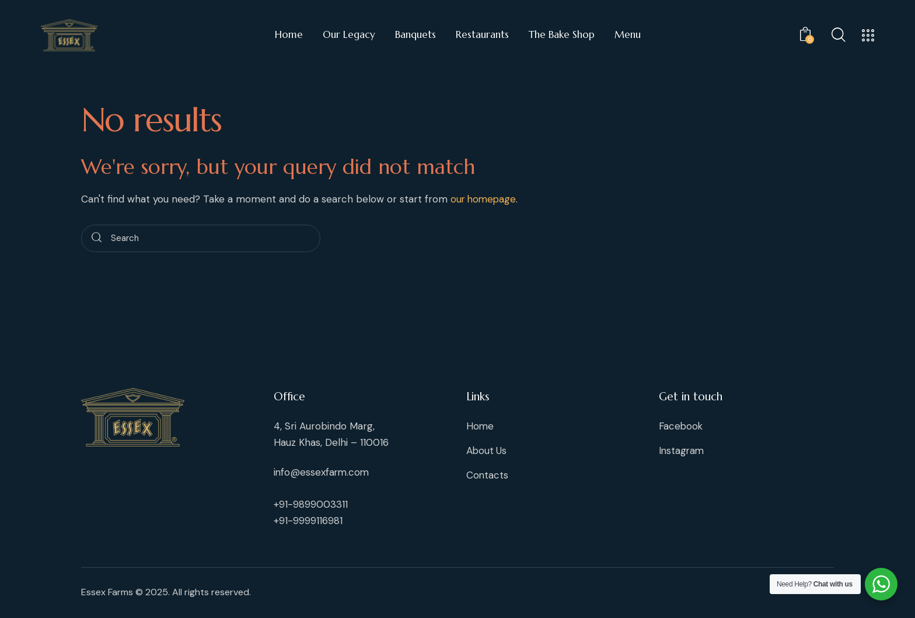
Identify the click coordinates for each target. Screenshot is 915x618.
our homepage (484, 199)
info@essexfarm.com (322, 472)
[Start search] (96, 239)
